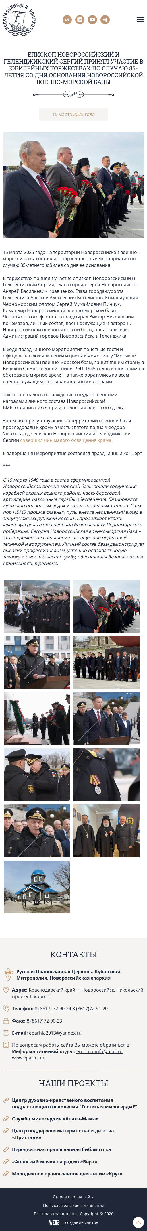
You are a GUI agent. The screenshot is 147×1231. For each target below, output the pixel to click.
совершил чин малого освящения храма (65, 440)
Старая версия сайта (73, 1197)
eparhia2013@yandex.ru (55, 1033)
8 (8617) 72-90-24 (53, 1008)
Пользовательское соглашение (73, 1205)
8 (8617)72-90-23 (44, 1021)
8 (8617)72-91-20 (90, 1008)
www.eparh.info (29, 1058)
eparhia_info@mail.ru (99, 1051)
